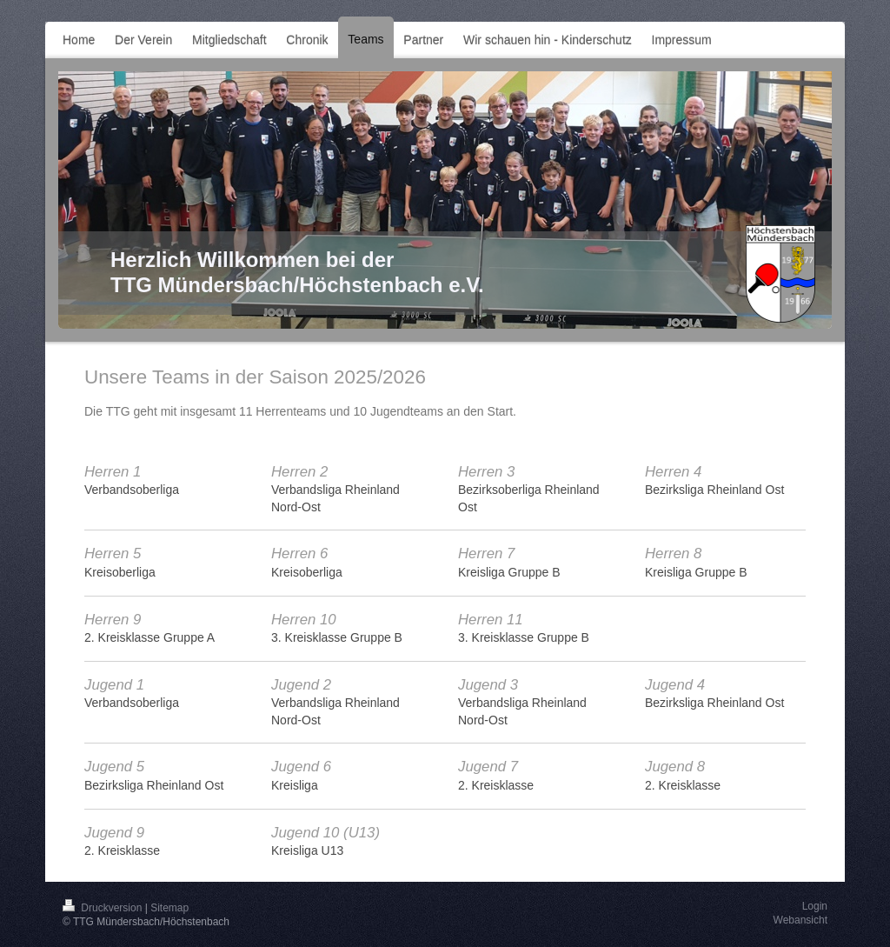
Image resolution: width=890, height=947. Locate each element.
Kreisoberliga (120, 572)
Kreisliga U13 (307, 850)
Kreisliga (294, 785)
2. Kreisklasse (496, 785)
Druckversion (104, 908)
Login (814, 906)
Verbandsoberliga (131, 490)
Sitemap (169, 908)
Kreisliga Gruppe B (509, 572)
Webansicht (800, 920)
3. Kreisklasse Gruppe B (336, 637)
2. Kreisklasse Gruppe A (149, 637)
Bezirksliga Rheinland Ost (714, 490)
